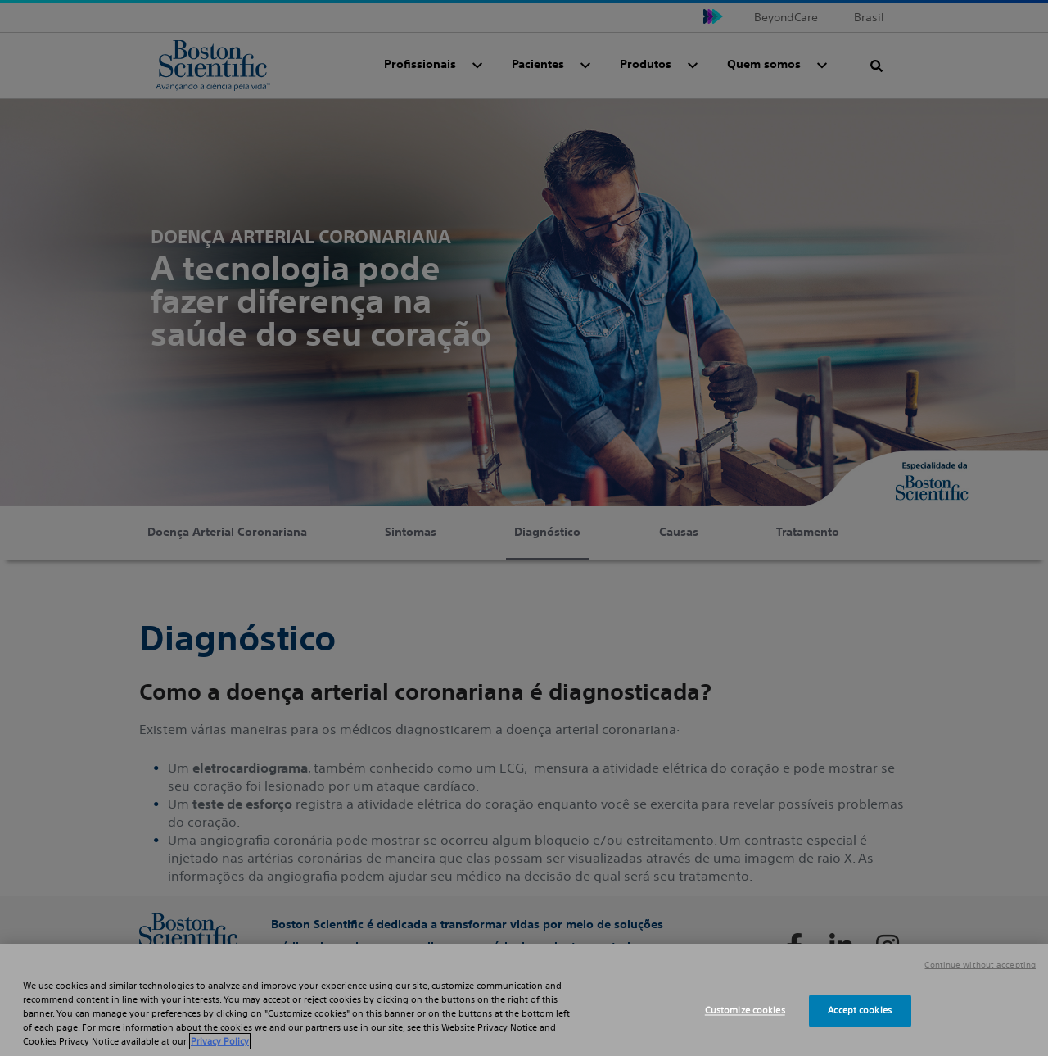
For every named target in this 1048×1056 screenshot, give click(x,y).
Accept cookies (860, 1010)
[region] (524, 1000)
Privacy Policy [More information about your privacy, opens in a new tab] (220, 1041)
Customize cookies (745, 1010)
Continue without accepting (980, 965)
